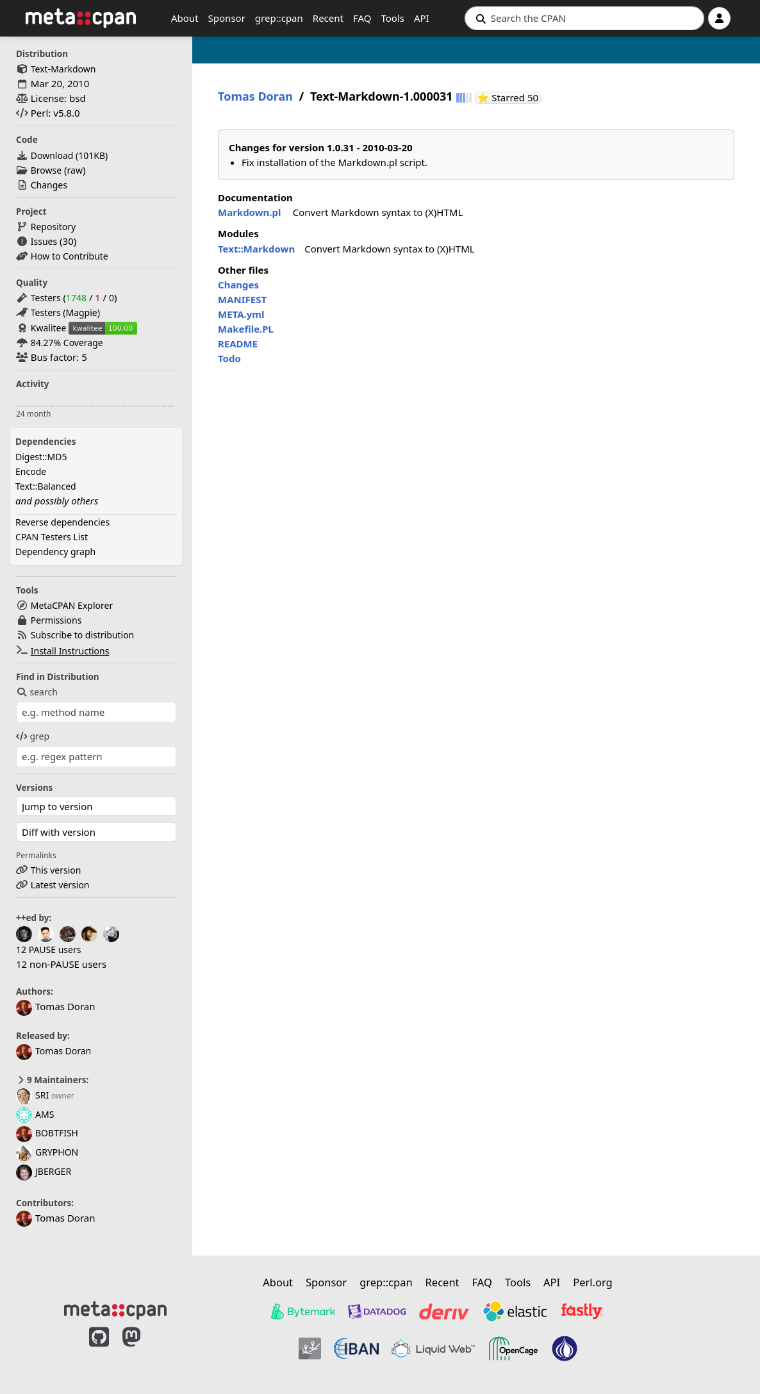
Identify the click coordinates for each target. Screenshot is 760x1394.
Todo (229, 358)
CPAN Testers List (51, 537)
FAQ (362, 18)
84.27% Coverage (67, 342)
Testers (46, 298)
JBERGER (43, 1171)
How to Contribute (69, 256)
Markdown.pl (249, 212)
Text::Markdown (256, 248)
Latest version (60, 885)
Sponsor (226, 18)
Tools (392, 18)
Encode (30, 471)
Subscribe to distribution (83, 635)
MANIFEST (242, 299)
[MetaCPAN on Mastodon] (144, 1350)
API (421, 18)
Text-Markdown (63, 69)
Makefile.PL (246, 328)
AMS (35, 1114)
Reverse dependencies (62, 522)
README (238, 343)
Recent (328, 18)
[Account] (719, 18)
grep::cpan (279, 18)
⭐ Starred (509, 98)
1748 (76, 298)
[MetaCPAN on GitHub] (99, 1350)
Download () (69, 155)
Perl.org (593, 1282)
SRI (32, 1095)
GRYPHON (47, 1152)
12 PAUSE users (48, 949)
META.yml (241, 314)
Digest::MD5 (41, 457)
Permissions (56, 620)
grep (32, 736)
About (185, 18)
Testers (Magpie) (65, 312)
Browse (46, 170)
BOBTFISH (47, 1133)
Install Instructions (70, 651)
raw (75, 170)
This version (56, 870)
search (37, 692)
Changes (49, 185)
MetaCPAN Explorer (72, 605)
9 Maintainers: (52, 1080)
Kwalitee (49, 328)
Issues (44, 241)
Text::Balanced (45, 486)
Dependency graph (55, 551)
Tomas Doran (53, 1051)
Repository (53, 226)
